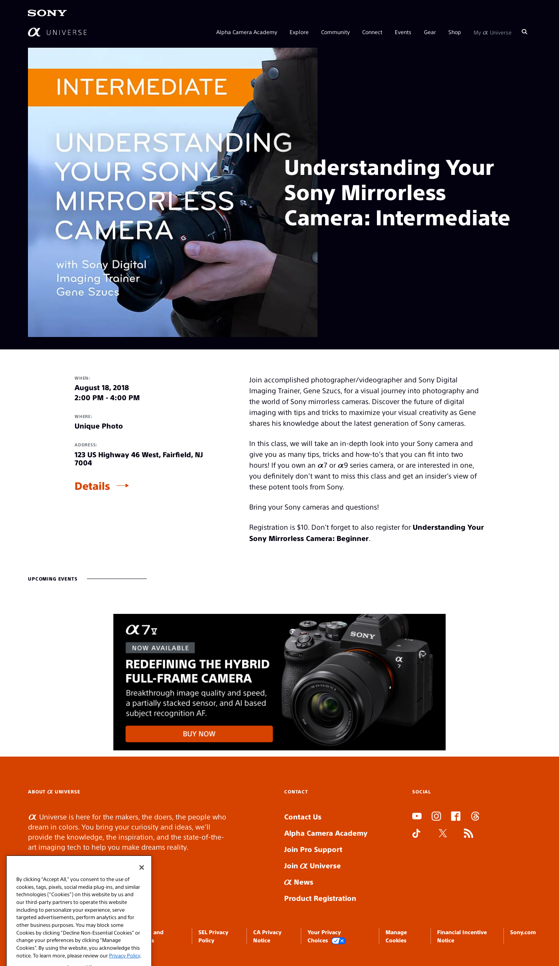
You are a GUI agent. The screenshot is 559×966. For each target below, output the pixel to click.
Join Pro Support (313, 849)
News (298, 881)
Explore (299, 31)
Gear (430, 31)
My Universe (493, 32)
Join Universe (312, 865)
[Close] (141, 875)
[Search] (524, 32)
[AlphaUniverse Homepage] (57, 32)
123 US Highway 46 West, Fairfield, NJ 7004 (139, 458)
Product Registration (320, 897)
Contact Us (302, 816)
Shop (454, 31)
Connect (372, 31)
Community (335, 31)
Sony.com (523, 931)
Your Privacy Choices (326, 936)
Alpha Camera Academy (246, 31)
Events (403, 31)
